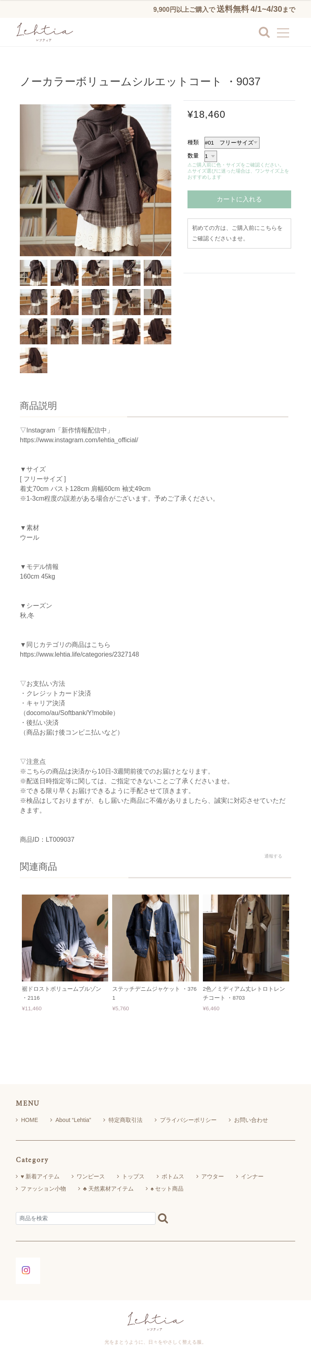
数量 (193, 155)
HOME (27, 1120)
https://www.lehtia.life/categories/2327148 (79, 654)
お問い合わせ (248, 1120)
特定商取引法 (123, 1120)
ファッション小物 (43, 1188)
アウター (212, 1176)
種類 (193, 142)
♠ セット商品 (167, 1188)
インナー (252, 1176)
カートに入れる (239, 199)
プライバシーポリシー (186, 1120)
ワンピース (91, 1176)
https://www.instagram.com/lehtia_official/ (79, 440)
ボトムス (173, 1176)
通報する (273, 856)
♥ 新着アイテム (40, 1176)
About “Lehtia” (70, 1120)
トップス (133, 1176)
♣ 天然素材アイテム (108, 1188)
